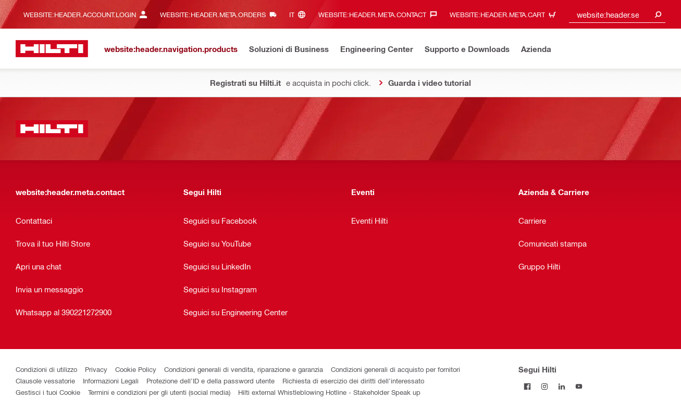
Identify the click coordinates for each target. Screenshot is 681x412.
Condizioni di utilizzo (46, 369)
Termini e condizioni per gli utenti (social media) (159, 392)
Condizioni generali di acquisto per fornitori (395, 369)
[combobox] (617, 14)
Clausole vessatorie (45, 380)
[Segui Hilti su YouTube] (578, 386)
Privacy (96, 369)
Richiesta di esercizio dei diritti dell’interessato (353, 380)
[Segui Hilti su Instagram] (544, 386)
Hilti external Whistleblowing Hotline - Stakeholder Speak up (329, 392)
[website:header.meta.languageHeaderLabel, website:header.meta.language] (300, 14)
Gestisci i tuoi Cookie (48, 392)
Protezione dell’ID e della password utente (210, 380)
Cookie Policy (135, 369)
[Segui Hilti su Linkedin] (561, 386)
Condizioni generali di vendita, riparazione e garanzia (243, 369)
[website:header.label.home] (52, 48)
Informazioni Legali (111, 380)
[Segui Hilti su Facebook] (527, 386)
